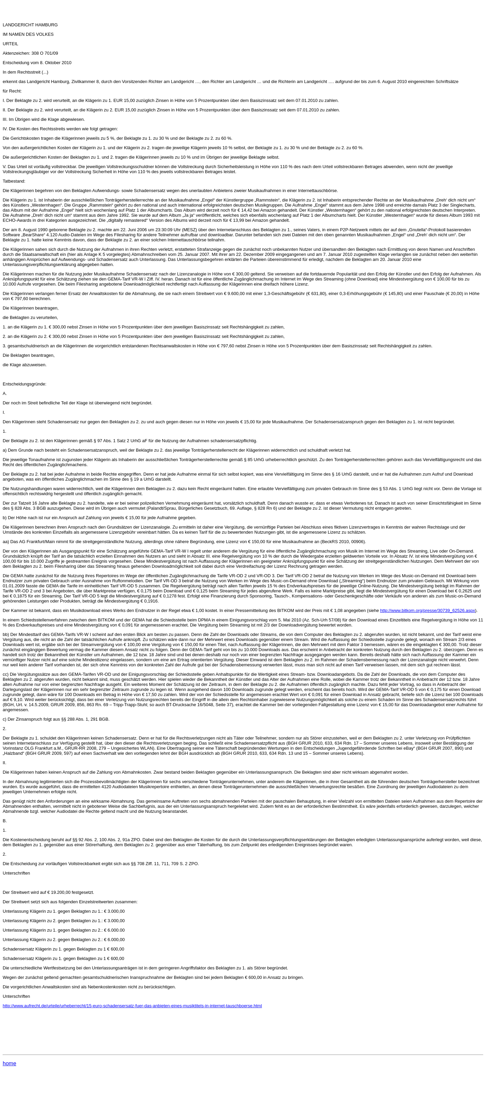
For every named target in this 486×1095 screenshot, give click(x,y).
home (9, 1063)
